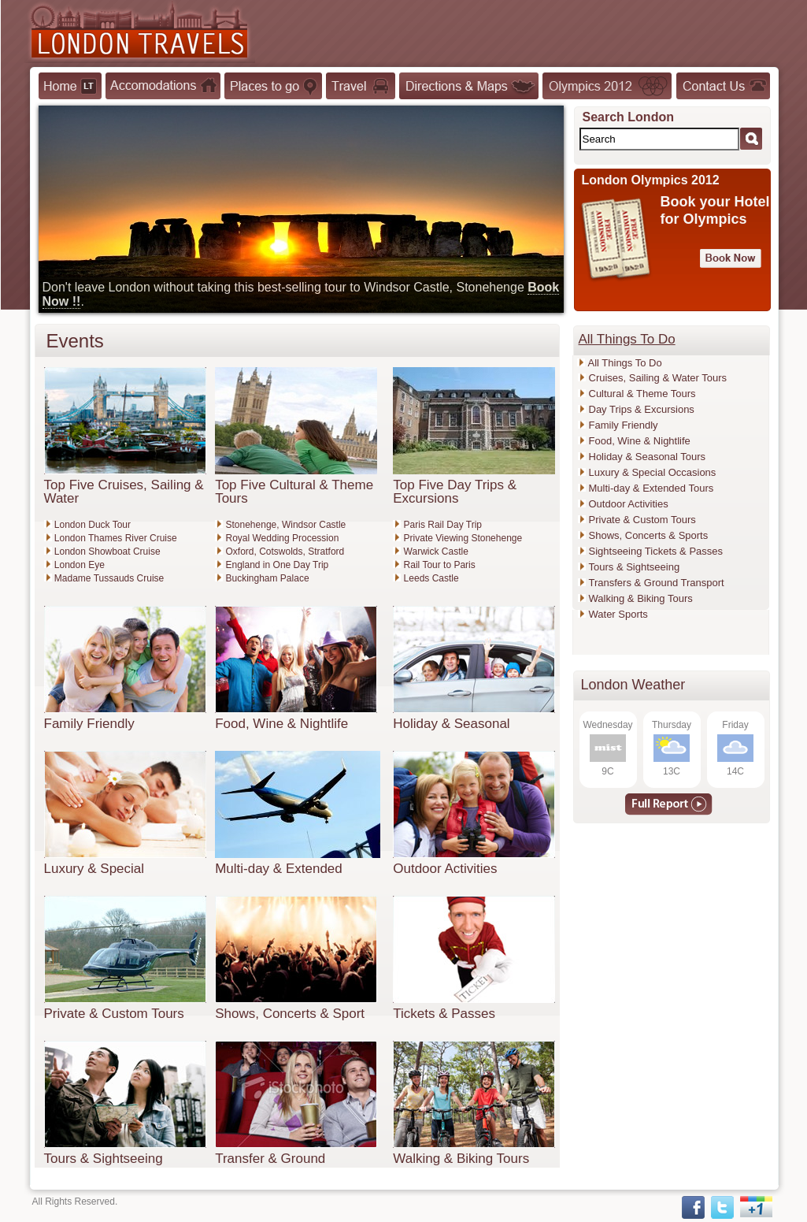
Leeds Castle (431, 578)
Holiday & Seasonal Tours (647, 456)
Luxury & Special (94, 868)
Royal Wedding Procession (282, 538)
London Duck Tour (92, 524)
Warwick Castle (436, 551)
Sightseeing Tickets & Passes (656, 551)
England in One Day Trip (277, 564)
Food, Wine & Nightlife (281, 723)
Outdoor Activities (445, 868)
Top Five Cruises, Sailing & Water (124, 491)
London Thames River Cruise (115, 538)
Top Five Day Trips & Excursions (454, 491)
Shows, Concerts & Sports (649, 535)
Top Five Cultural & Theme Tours (294, 491)
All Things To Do (625, 363)
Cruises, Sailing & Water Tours (658, 378)
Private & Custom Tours (114, 1013)
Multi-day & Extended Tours (651, 488)
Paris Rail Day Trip (443, 524)
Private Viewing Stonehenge (463, 538)
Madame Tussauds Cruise (109, 578)
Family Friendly (89, 723)
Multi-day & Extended (278, 868)
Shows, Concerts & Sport (290, 1013)
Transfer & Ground (270, 1158)
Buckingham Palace (267, 578)
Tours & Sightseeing (103, 1158)
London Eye (79, 564)
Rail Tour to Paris (440, 564)
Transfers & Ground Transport (656, 583)
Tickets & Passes (444, 1013)
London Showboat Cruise (107, 551)
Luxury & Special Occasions (652, 472)
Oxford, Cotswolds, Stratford (285, 551)
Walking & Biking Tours (461, 1158)
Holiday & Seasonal (451, 723)
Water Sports (618, 614)
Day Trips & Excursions (641, 409)
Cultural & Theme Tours (642, 393)
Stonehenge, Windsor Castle (286, 524)
